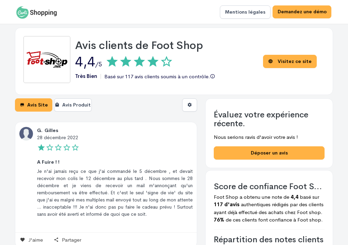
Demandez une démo (301, 12)
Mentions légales (245, 12)
